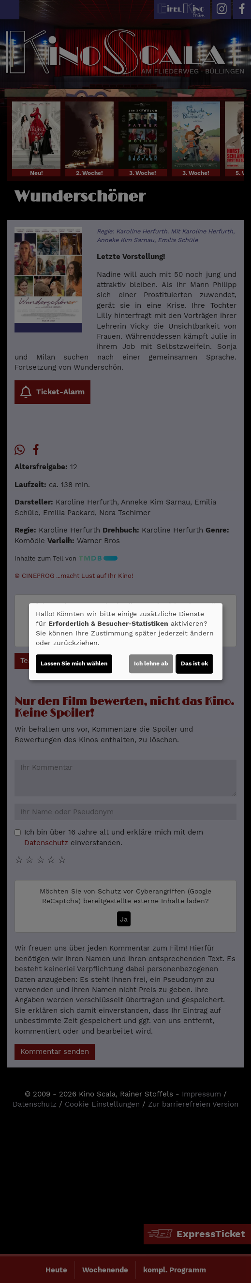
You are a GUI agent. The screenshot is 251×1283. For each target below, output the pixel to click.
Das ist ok (194, 663)
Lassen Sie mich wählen (74, 663)
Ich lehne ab (151, 663)
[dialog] (125, 641)
